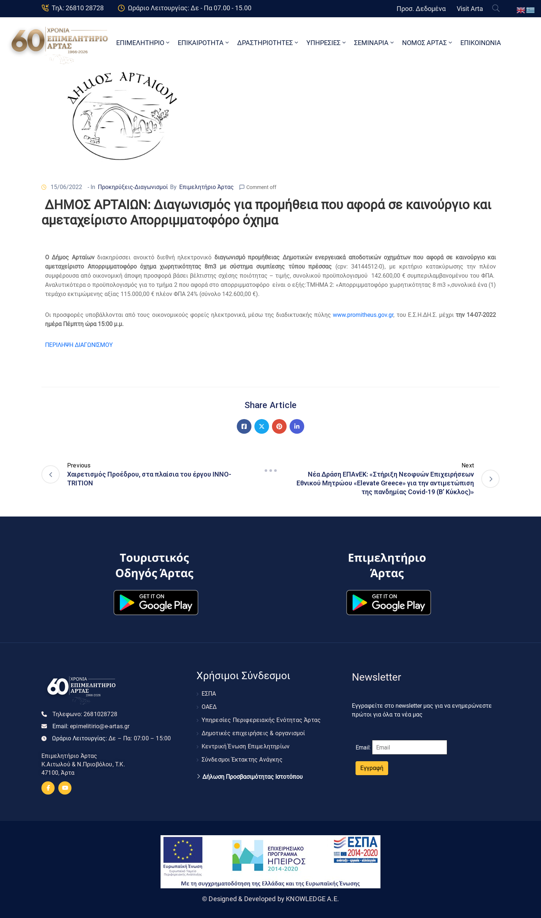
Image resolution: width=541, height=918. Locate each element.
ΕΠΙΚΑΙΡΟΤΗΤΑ (204, 43)
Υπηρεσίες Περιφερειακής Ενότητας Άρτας (261, 720)
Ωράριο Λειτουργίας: (111, 738)
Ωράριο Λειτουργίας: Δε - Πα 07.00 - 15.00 (189, 8)
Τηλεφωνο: (84, 714)
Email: (91, 726)
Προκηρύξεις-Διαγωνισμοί (133, 187)
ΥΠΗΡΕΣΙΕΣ (326, 43)
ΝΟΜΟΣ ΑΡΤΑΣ (427, 43)
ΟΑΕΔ (209, 706)
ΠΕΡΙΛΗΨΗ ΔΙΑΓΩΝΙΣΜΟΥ (79, 344)
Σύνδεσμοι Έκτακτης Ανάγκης (242, 759)
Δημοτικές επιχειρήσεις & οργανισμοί (253, 733)
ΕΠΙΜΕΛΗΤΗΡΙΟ (143, 43)
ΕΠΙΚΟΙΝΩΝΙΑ (480, 43)
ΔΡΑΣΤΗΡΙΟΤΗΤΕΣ (268, 43)
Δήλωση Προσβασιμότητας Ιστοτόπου (252, 777)
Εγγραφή (371, 768)
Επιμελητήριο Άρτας (206, 187)
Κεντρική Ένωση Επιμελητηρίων (246, 746)
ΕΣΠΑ (209, 693)
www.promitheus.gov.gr (363, 314)
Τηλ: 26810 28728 (78, 8)
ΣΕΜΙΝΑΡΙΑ (374, 43)
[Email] (409, 747)
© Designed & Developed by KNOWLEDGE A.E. (270, 899)
